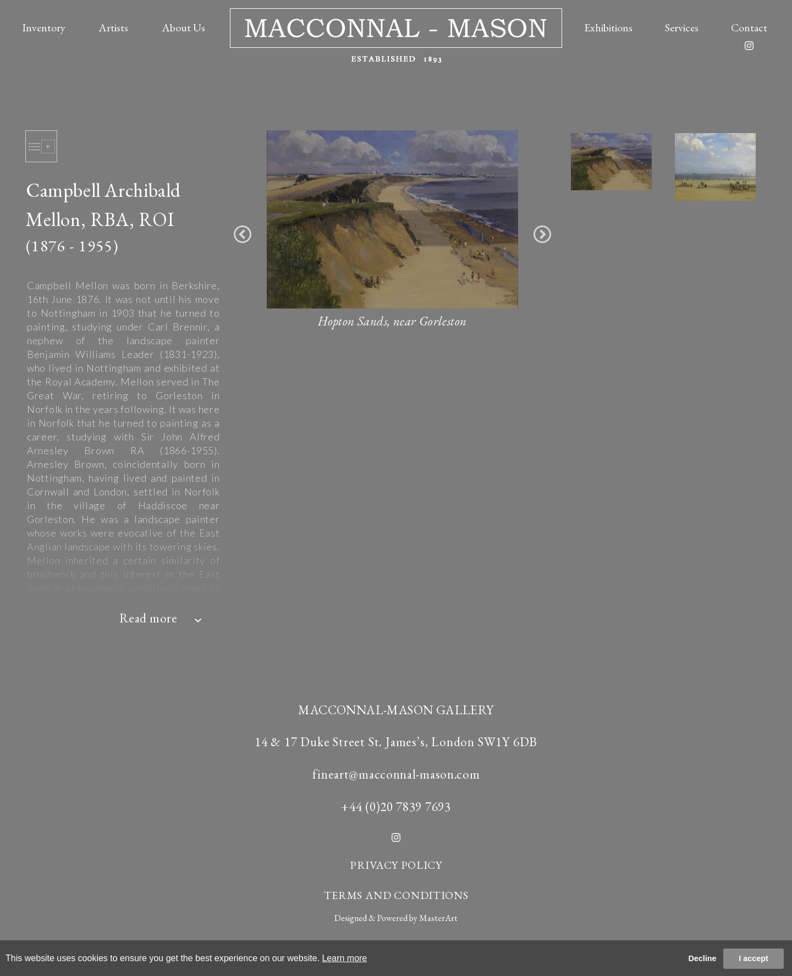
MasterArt (438, 918)
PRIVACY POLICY (396, 865)
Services (681, 27)
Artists (113, 27)
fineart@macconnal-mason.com (396, 774)
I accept (753, 958)
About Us (183, 27)
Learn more (344, 958)
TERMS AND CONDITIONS (396, 895)
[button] (242, 234)
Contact (749, 27)
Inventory (43, 27)
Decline (702, 958)
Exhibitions (608, 27)
